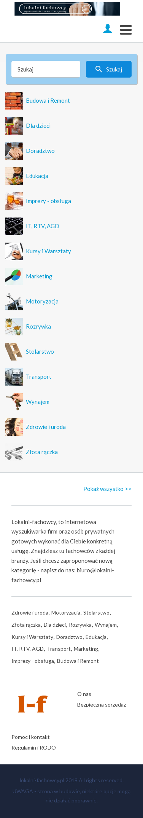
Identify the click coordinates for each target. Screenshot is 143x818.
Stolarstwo (96, 612)
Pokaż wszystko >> (107, 488)
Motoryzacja (65, 612)
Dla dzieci (55, 624)
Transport (59, 648)
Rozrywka (80, 624)
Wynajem (106, 624)
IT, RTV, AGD (27, 648)
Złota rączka (26, 624)
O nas (84, 694)
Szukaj (114, 69)
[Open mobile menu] (126, 28)
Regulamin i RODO (33, 747)
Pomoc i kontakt (30, 737)
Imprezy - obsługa (32, 661)
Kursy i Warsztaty (32, 637)
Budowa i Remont (78, 661)
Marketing (86, 648)
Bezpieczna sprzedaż (101, 704)
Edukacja (96, 637)
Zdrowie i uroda (29, 612)
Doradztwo (69, 637)
